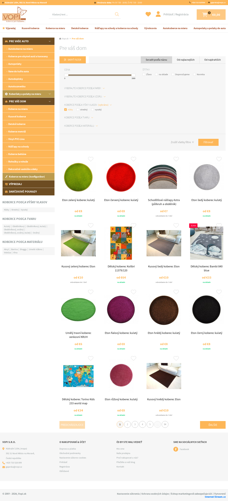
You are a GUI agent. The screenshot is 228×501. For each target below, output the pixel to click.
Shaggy (23, 249)
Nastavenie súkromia (145, 493)
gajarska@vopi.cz (218, 2)
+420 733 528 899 (198, 2)
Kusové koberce (30, 28)
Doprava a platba (67, 457)
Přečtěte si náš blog (125, 470)
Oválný (36, 232)
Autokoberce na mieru (175, 28)
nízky (68, 109)
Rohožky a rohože (18, 161)
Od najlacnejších (186, 59)
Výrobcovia (150, 28)
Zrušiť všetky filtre (178, 143)
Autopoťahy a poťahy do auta (210, 28)
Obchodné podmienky (70, 461)
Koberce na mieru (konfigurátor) (25, 176)
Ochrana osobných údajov (172, 493)
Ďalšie (213, 432)
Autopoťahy (14, 64)
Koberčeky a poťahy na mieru (23, 94)
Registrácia (175, 14)
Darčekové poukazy (21, 191)
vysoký (96, 109)
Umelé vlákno (35, 249)
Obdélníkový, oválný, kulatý (17, 232)
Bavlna (14, 249)
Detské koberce (79, 28)
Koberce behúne (17, 154)
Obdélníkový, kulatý (36, 226)
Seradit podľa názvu (156, 59)
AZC (189, 496)
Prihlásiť (162, 14)
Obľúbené (64, 479)
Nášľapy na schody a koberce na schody (116, 28)
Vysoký (24, 209)
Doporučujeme (180, 74)
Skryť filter (75, 60)
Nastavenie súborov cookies (72, 466)
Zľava (147, 74)
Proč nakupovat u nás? (127, 466)
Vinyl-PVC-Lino (16, 139)
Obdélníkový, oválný (14, 229)
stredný (82, 109)
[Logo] (15, 14)
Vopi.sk (65, 38)
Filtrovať (208, 142)
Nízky (6, 209)
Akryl (6, 249)
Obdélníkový (18, 226)
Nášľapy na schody (18, 146)
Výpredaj (10, 28)
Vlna (15, 252)
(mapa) (23, 456)
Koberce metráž (17, 131)
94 (168, 432)
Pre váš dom (15, 101)
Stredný (15, 209)
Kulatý (7, 226)
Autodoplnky (15, 79)
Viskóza (7, 252)
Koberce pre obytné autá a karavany (28, 56)
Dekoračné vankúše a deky (23, 169)
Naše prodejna (123, 461)
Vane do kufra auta (18, 71)
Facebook (184, 457)
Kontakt (120, 474)
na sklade (161, 74)
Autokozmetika (16, 86)
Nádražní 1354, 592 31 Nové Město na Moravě (25, 2)
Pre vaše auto (17, 41)
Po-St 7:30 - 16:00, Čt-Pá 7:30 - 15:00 (119, 2)
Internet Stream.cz (215, 496)
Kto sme (120, 457)
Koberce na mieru (55, 28)
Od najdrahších (212, 59)
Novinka (199, 74)
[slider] (66, 75)
